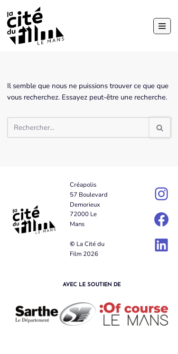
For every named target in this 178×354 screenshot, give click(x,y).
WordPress (121, 344)
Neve (47, 344)
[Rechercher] (78, 127)
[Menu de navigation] (162, 26)
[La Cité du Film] (35, 26)
